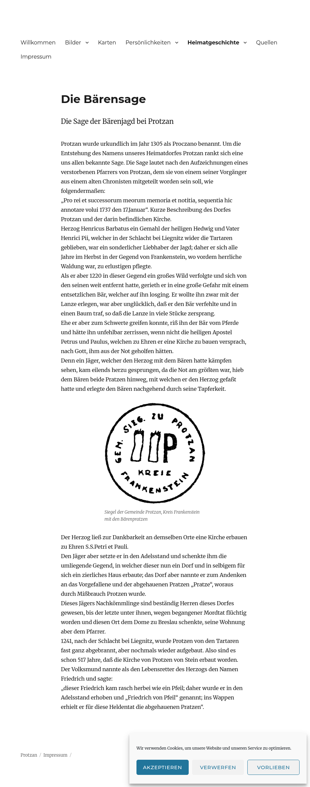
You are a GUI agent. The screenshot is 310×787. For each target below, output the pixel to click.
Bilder (73, 42)
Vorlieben (273, 767)
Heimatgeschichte (214, 42)
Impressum (36, 57)
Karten (107, 42)
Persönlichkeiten (148, 42)
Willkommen (38, 42)
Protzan (29, 755)
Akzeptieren (162, 767)
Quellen (266, 42)
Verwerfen (218, 767)
